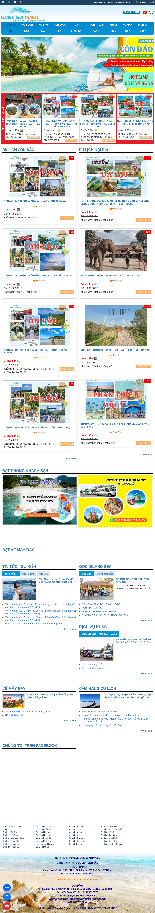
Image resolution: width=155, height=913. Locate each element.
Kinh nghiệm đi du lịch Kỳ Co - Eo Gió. (102, 725)
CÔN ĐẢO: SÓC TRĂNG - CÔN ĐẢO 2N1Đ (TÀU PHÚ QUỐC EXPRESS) (38, 276)
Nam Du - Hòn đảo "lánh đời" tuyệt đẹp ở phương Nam (33, 623)
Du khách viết (105, 573)
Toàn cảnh (11, 573)
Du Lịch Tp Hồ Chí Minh (112, 844)
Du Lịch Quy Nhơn (109, 841)
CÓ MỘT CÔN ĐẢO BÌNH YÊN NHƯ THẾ (132, 580)
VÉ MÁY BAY (14, 688)
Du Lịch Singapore (11, 844)
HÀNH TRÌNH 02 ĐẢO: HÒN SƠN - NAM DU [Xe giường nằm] (135, 122)
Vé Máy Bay (127, 28)
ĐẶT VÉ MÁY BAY (15, 715)
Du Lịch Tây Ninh (76, 844)
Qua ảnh (86, 573)
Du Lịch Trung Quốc (12, 847)
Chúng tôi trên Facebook (29, 745)
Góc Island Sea (95, 566)
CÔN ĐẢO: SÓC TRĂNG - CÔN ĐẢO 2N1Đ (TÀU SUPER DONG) (35, 201)
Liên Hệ (150, 2)
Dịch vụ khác (93, 627)
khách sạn (114, 28)
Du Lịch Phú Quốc (44, 841)
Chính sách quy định (118, 2)
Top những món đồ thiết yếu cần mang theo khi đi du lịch (111, 715)
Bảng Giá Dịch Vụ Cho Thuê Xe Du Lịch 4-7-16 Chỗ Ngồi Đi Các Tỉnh (133, 641)
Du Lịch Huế (74, 835)
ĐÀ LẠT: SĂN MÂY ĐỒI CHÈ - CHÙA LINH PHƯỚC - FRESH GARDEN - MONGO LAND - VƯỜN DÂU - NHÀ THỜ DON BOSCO (115, 202)
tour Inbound (76, 28)
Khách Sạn (8, 829)
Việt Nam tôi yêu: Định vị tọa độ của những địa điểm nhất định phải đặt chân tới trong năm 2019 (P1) (40, 618)
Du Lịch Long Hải (44, 838)
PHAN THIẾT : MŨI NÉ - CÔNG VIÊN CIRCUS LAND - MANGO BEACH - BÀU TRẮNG (116, 425)
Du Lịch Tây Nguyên (45, 844)
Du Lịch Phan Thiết (11, 841)
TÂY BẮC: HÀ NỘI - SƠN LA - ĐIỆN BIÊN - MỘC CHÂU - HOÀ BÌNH (23, 124)
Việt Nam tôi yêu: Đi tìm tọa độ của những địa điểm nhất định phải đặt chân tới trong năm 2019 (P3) (40, 605)
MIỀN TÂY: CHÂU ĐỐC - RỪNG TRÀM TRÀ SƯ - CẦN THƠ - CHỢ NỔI (115, 350)
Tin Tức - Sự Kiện (19, 566)
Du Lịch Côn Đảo (18, 150)
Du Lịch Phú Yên (76, 841)
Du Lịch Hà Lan (43, 832)
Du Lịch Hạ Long (76, 832)
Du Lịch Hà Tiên (10, 835)
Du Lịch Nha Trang (77, 838)
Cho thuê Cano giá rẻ (93, 668)
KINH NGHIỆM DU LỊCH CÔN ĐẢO (100, 711)
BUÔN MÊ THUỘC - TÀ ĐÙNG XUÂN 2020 (105, 615)
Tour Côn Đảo (26, 28)
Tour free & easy (96, 28)
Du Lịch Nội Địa (93, 150)
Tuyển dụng (138, 2)
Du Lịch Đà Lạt (42, 847)
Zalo (7, 887)
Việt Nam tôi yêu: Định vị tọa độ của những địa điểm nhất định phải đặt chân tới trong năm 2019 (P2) (40, 612)
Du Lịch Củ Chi (10, 832)
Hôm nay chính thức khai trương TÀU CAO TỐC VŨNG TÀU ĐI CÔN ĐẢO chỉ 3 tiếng (115, 720)
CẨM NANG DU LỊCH (97, 688)
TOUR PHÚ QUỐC (92, 607)
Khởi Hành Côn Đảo (12, 826)
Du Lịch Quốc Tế (43, 829)
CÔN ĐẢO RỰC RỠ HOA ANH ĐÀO (101, 604)
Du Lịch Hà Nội (108, 832)
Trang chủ (11, 28)
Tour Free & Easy (109, 826)
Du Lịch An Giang (76, 829)
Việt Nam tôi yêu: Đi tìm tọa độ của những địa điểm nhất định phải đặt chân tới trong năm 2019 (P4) (57, 580)
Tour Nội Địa (43, 28)
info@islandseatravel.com (81, 895)
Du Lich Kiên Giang (110, 835)
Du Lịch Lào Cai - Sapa (13, 838)
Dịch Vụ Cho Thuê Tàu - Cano (99, 634)
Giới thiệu (99, 2)
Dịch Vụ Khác (143, 28)
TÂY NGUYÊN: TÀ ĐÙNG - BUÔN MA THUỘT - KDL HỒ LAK (110, 276)
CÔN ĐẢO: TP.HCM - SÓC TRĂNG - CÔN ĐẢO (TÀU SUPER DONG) (98, 124)
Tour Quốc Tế (59, 28)
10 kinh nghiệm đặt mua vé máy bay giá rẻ (27, 711)
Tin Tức (43, 573)
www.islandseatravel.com (92, 898)
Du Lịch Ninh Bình (109, 838)
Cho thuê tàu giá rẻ (92, 664)
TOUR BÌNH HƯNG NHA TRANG (99, 611)
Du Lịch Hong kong (44, 835)
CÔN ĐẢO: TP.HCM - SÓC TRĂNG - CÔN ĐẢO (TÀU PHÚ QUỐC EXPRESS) (60, 124)
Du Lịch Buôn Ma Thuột (112, 829)
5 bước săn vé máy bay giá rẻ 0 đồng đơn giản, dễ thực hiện (50, 696)
